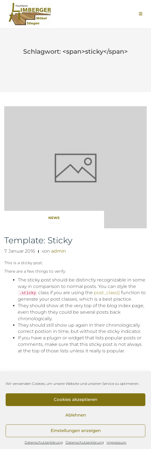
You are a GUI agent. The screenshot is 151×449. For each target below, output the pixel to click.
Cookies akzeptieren (75, 399)
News (54, 218)
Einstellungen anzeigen (76, 430)
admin (58, 251)
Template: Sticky (38, 240)
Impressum (116, 442)
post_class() (107, 292)
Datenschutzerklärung (44, 442)
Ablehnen (75, 415)
